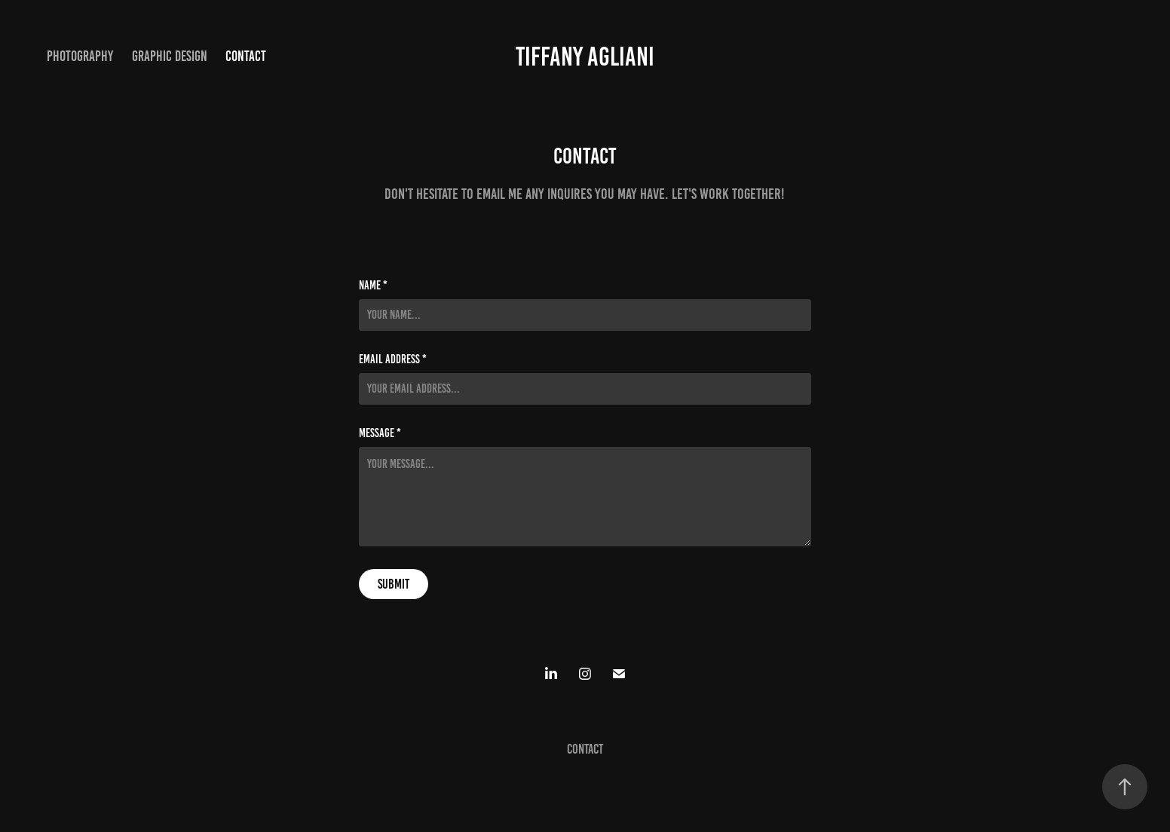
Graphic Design (169, 56)
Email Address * (393, 359)
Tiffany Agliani (585, 56)
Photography (80, 56)
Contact (245, 56)
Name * (373, 286)
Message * (380, 433)
